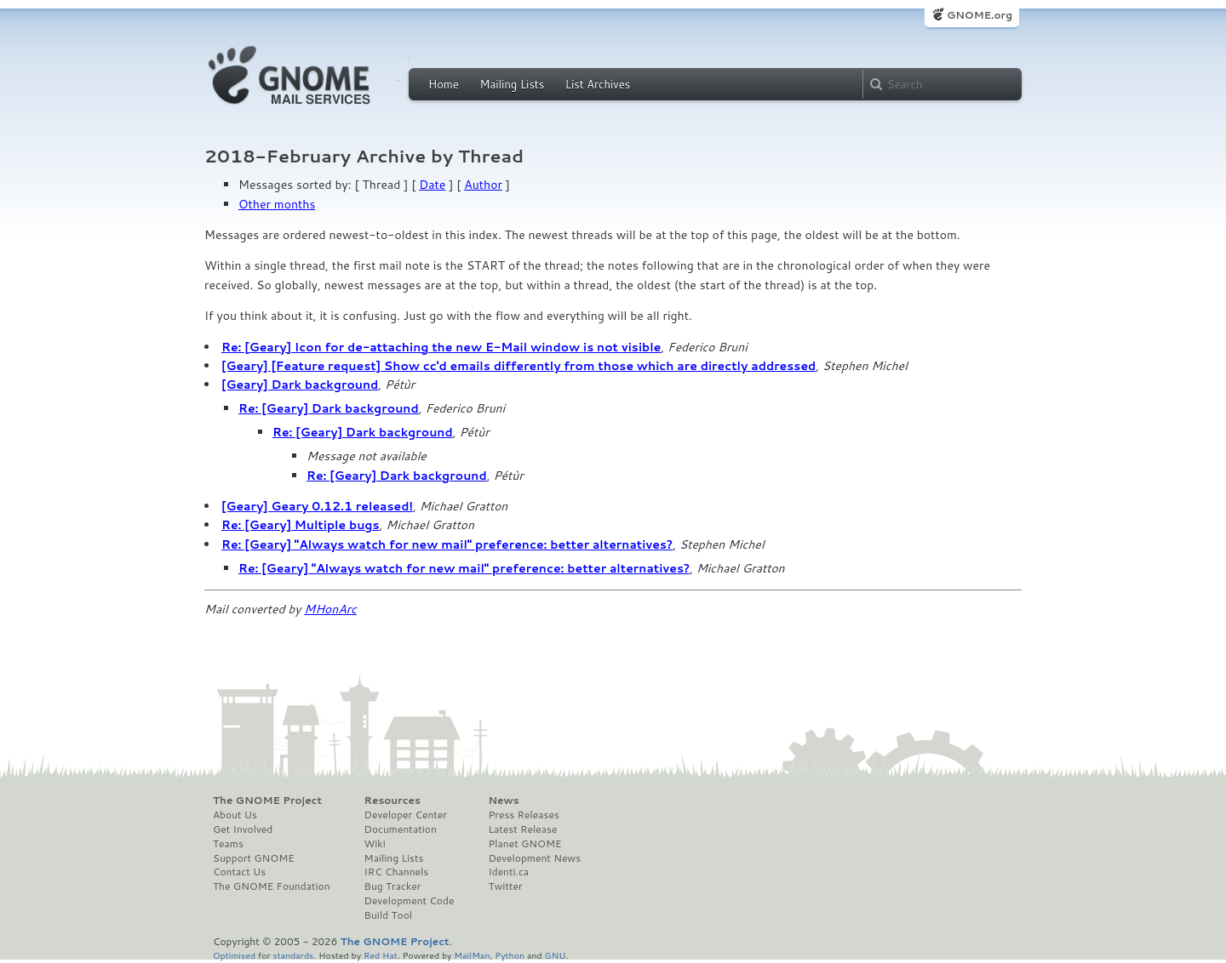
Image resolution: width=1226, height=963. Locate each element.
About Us (235, 815)
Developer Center (405, 815)
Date (432, 184)
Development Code (409, 901)
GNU (555, 955)
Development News (534, 858)
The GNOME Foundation (271, 886)
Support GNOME (254, 858)
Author (483, 184)
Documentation (400, 829)
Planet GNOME (524, 844)
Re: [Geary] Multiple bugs (300, 524)
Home (443, 84)
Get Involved (242, 829)
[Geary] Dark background (299, 384)
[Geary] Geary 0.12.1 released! (317, 506)
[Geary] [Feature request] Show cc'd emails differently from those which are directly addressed (518, 365)
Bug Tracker (392, 886)
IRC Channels (396, 872)
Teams (228, 844)
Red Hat (381, 955)
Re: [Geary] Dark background (328, 408)
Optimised (234, 955)
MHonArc (330, 609)
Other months (276, 204)
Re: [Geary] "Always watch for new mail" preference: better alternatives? (447, 544)
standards (292, 955)
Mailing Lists (511, 84)
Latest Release (522, 829)
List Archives (597, 84)
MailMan (472, 955)
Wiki (375, 844)
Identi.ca (508, 872)
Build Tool (388, 915)
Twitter (505, 886)
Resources (392, 800)
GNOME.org (979, 15)
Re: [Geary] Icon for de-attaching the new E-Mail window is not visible (441, 347)
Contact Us (239, 872)
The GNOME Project (267, 800)
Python (509, 955)
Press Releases (523, 815)
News (503, 800)
